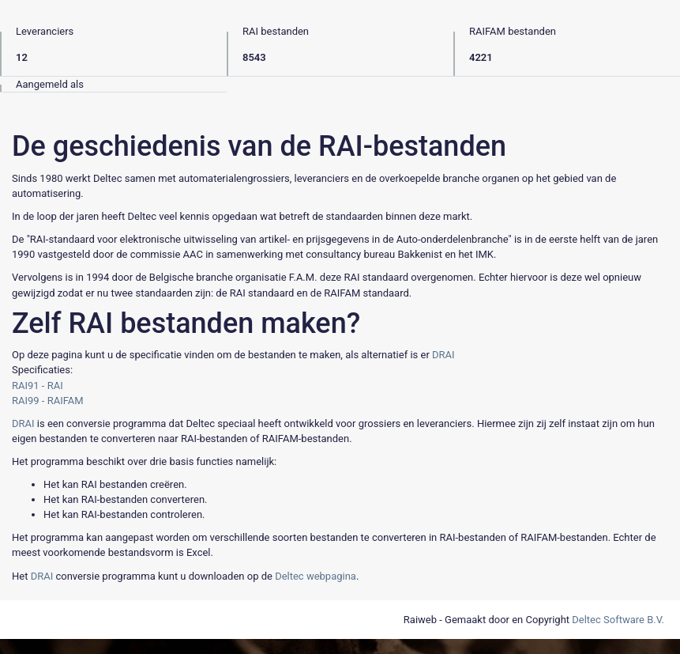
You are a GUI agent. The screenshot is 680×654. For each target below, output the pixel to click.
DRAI (443, 355)
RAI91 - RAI (37, 385)
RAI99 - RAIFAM (48, 400)
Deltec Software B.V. (618, 620)
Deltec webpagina (315, 576)
